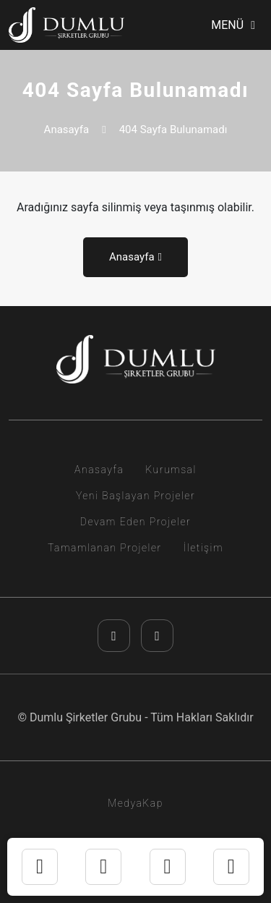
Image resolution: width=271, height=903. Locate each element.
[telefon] (168, 867)
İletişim (203, 548)
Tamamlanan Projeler (105, 548)
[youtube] (157, 635)
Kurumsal (171, 469)
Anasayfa (67, 129)
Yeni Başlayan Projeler (135, 495)
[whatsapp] (103, 867)
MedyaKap (135, 803)
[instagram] (114, 635)
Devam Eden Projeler (135, 521)
